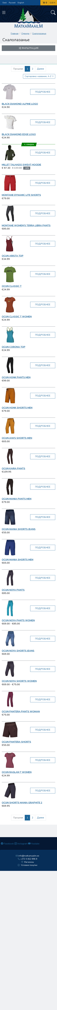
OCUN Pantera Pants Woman (21, 711)
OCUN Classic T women (17, 316)
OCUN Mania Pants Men (16, 498)
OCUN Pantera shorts (16, 741)
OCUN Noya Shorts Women (19, 681)
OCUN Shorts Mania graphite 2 (22, 802)
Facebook (7, 843)
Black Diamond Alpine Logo (20, 104)
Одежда (25, 33)
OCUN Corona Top (13, 347)
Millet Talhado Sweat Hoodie (21, 164)
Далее (40, 68)
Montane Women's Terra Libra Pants (26, 225)
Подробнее (42, 91)
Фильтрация (28, 48)
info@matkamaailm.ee (27, 855)
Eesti (5, 2)
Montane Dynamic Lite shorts (21, 195)
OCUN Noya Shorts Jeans (18, 650)
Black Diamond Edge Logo (19, 134)
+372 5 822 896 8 (27, 858)
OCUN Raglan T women (17, 772)
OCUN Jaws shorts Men (17, 438)
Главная (14, 33)
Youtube (33, 843)
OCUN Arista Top (12, 255)
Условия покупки (27, 865)
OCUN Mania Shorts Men (17, 559)
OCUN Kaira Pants (13, 468)
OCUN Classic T (12, 286)
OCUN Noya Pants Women (18, 620)
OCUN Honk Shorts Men (17, 407)
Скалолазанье (39, 33)
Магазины (27, 862)
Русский (12, 2)
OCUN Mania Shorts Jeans (18, 529)
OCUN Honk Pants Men (16, 377)
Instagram (21, 843)
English (21, 2)
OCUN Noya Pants (13, 590)
